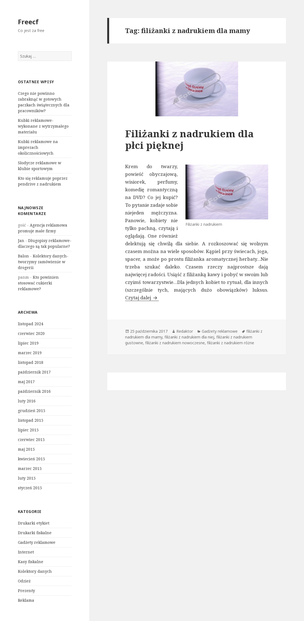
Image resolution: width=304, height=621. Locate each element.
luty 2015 (27, 478)
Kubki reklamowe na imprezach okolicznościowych (38, 147)
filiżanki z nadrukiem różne (230, 342)
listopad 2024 (30, 323)
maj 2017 (26, 381)
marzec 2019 (30, 352)
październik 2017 (34, 372)
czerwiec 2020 (31, 333)
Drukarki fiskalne (35, 532)
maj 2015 (26, 449)
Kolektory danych (35, 571)
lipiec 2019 (28, 343)
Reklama (26, 600)
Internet (26, 552)
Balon (23, 256)
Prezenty (26, 590)
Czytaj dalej (142, 297)
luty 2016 (27, 401)
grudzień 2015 (31, 410)
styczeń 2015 (30, 487)
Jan (21, 240)
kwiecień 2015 (31, 458)
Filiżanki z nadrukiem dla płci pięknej (189, 139)
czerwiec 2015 (31, 439)
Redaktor (184, 331)
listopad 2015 (30, 420)
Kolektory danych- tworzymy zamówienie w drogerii (43, 261)
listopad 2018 (30, 362)
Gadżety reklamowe (36, 542)
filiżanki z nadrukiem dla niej (189, 337)
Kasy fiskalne (30, 561)
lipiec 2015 (28, 429)
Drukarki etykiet (33, 523)
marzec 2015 (30, 468)
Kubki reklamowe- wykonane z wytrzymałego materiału (43, 126)
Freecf (28, 21)
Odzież (24, 581)
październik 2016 (34, 391)
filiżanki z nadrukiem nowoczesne (175, 342)
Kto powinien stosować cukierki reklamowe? (38, 283)
